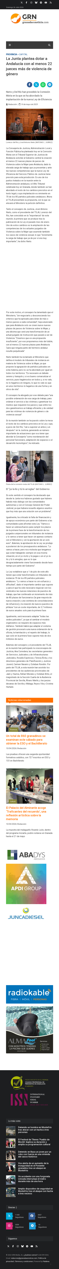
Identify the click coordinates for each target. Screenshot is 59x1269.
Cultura (12, 801)
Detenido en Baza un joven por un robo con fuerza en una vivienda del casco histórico (34, 1154)
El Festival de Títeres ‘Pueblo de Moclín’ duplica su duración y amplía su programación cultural (34, 1142)
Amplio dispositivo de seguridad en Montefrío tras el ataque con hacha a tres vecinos (35, 1191)
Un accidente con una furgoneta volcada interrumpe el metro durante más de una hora (34, 1179)
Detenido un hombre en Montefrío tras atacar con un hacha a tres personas (35, 1129)
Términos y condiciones (24, 1261)
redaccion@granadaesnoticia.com (24, 1258)
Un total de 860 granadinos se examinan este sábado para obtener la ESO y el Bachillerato (26, 739)
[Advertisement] (29, 278)
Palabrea (46, 1261)
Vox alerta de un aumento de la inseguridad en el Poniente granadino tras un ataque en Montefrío (33, 1167)
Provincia (11, 54)
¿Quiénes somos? (30, 1255)
